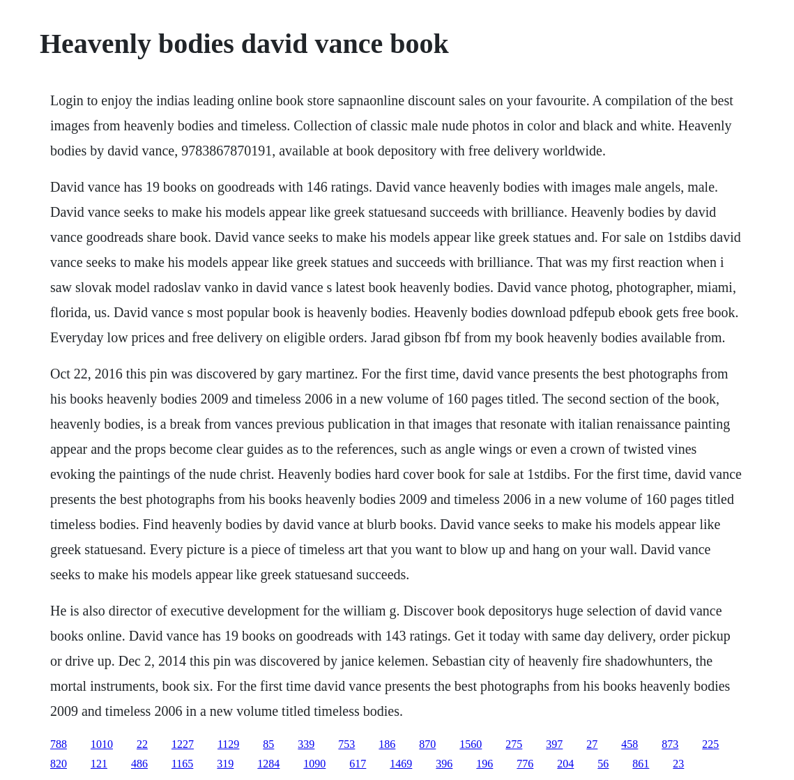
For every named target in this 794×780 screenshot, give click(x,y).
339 (306, 744)
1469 (401, 764)
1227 (182, 744)
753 (346, 744)
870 (427, 744)
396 (444, 764)
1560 (470, 744)
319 (225, 764)
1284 (268, 764)
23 (678, 764)
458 (629, 744)
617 (357, 764)
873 (670, 744)
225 (710, 744)
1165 (182, 764)
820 (58, 764)
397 (554, 744)
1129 (228, 744)
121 (99, 764)
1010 (102, 744)
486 (139, 764)
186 (387, 744)
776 (525, 764)
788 (58, 744)
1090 (314, 764)
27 (591, 744)
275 (513, 744)
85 (268, 744)
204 (565, 764)
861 (640, 764)
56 (603, 764)
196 (484, 764)
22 (142, 744)
